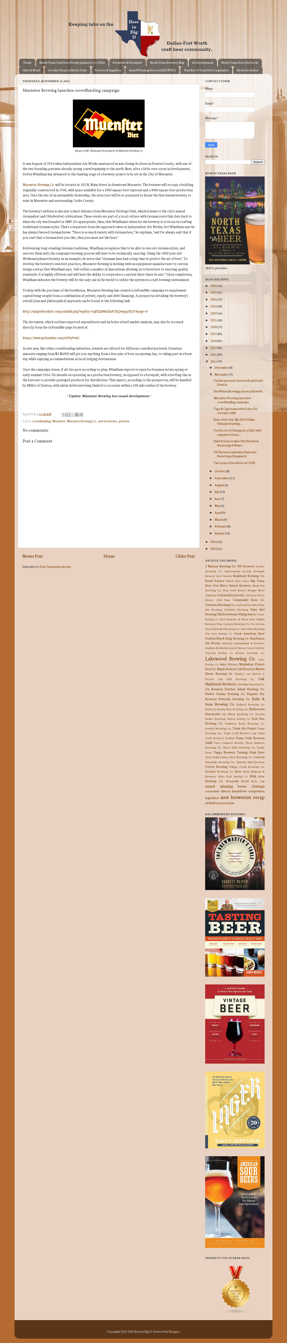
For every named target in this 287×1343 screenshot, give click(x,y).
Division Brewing (236, 609)
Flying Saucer (248, 614)
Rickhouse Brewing (215, 709)
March (219, 519)
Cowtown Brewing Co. (220, 604)
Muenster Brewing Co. (38, 184)
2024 (214, 299)
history (226, 791)
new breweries (107, 421)
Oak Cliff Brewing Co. (236, 679)
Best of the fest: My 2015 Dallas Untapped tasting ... (234, 421)
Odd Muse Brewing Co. (250, 684)
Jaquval (232, 648)
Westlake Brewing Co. (219, 771)
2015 (214, 361)
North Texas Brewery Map (167, 62)
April (218, 512)
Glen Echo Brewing (253, 629)
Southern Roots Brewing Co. (245, 723)
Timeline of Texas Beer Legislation (206, 70)
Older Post (185, 556)
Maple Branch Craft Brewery (236, 668)
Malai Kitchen (229, 664)
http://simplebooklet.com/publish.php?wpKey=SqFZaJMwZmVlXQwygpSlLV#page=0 (85, 311)
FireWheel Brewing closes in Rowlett (238, 391)
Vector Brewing (216, 766)
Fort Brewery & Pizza (234, 619)
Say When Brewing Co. (238, 714)
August (220, 485)
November (222, 374)
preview (124, 421)
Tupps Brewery (224, 752)
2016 (214, 354)
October (220, 471)
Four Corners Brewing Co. (233, 624)
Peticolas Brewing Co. (234, 699)
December (222, 367)
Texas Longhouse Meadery (228, 742)
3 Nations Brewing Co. (220, 566)
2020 (214, 326)
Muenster (58, 421)
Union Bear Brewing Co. (236, 757)
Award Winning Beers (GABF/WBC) (152, 70)
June (218, 498)
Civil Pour (223, 600)
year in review (225, 803)
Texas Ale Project (245, 728)
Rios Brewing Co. (237, 709)
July (217, 491)
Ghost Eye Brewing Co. (226, 629)
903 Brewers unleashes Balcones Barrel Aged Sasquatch (235, 454)
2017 (214, 347)
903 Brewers (245, 566)
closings (258, 785)
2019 (214, 333)
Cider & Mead (31, 70)
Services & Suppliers (108, 70)
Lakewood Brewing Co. (230, 658)
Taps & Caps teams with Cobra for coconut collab (235, 410)
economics (212, 791)
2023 (214, 306)
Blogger (174, 1331)
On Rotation (214, 689)
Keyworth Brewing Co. (219, 653)
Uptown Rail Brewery (250, 762)
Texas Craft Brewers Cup (240, 733)
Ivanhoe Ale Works (216, 648)
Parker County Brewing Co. (225, 693)
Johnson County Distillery (251, 648)
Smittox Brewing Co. (238, 718)
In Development (202, 62)
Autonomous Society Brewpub (244, 571)
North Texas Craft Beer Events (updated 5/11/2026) (72, 62)
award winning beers (225, 785)
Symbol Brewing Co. (218, 728)
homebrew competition (248, 791)
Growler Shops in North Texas (67, 70)
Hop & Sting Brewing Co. (232, 638)
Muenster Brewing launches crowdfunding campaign (232, 400)
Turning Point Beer (251, 752)
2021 (214, 320)
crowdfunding (41, 421)
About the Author (248, 70)
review (210, 802)
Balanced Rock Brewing (218, 576)
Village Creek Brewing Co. (247, 766)
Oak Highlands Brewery (235, 681)
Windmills (232, 781)
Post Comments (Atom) (55, 566)
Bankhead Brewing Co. (249, 575)
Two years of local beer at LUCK (234, 462)
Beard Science (214, 580)
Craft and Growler (246, 605)
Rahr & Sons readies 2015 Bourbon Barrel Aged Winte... (236, 443)
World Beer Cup (253, 781)
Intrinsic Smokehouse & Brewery (243, 643)
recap (259, 796)
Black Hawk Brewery (234, 590)
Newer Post (32, 556)
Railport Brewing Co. (250, 704)
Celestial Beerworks (230, 595)
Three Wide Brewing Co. (239, 747)
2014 (214, 541)
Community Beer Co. (249, 599)
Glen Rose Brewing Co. (218, 633)
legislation (212, 797)
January (220, 533)
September (222, 478)
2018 (214, 340)
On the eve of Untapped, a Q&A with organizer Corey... (237, 432)
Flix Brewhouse (227, 614)
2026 (214, 285)
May (218, 505)
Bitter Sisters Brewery (235, 585)
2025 (214, 292)
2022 (214, 313)
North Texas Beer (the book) (239, 62)
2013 (214, 548)
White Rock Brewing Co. (233, 776)
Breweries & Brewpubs (127, 62)
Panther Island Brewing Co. (245, 689)
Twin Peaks (212, 757)
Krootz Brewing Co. (250, 653)
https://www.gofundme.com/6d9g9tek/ (51, 337)
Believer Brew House (237, 581)
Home (27, 62)
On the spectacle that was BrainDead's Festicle (238, 382)
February (221, 526)
